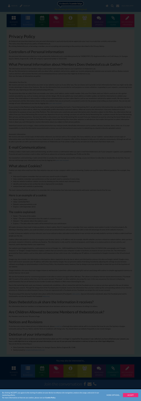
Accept (130, 395)
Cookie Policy (50, 398)
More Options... (113, 395)
